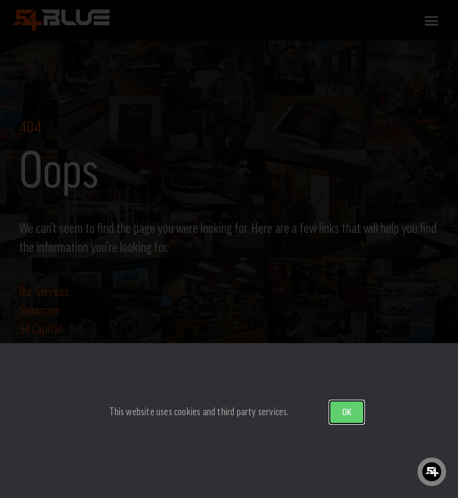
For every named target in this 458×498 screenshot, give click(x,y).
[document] (229, 249)
